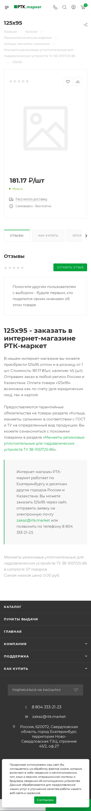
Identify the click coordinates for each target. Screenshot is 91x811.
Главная (13, 631)
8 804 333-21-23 (46, 707)
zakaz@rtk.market (33, 520)
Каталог (13, 607)
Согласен (45, 800)
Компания (15, 644)
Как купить (48, 235)
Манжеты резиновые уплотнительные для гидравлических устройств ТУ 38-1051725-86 (44, 443)
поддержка (16, 656)
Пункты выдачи (21, 619)
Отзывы (17, 235)
